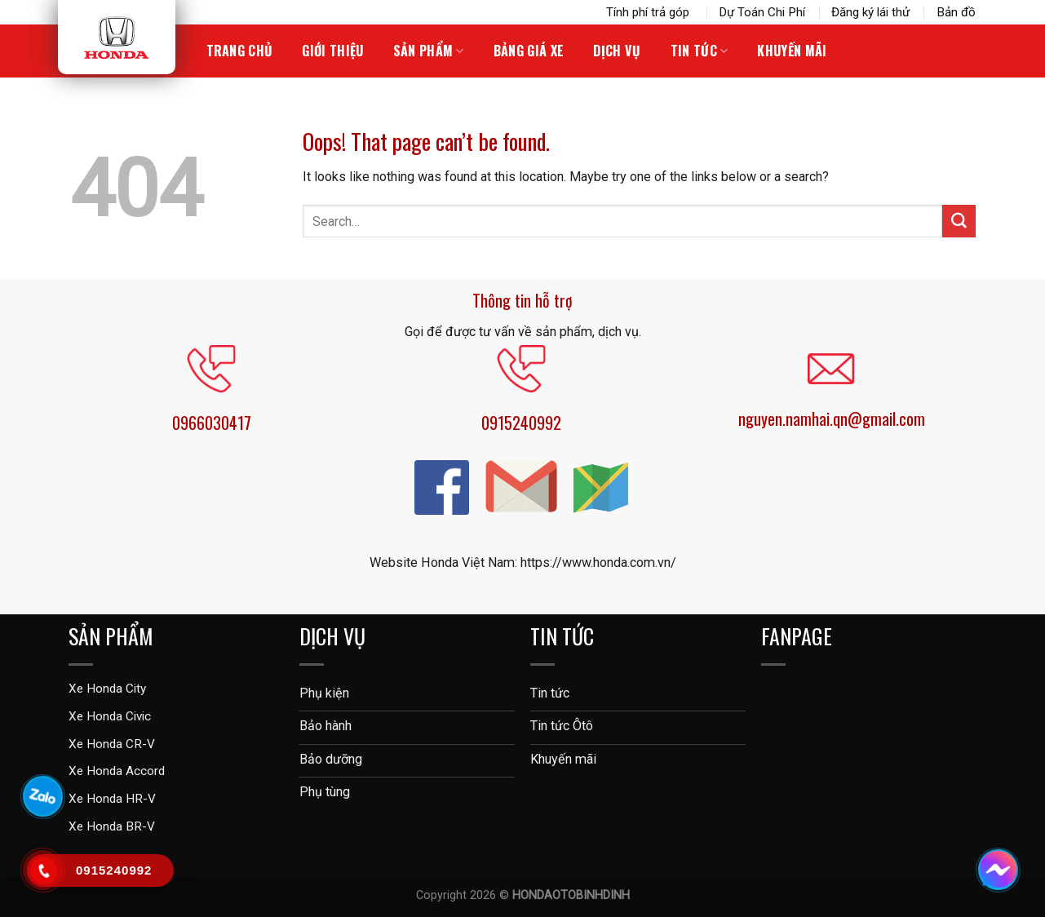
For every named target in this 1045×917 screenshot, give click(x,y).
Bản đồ (956, 12)
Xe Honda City (107, 688)
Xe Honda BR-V (112, 826)
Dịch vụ (616, 50)
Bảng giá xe (529, 50)
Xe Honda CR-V (112, 744)
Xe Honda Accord (117, 771)
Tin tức (699, 50)
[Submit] (958, 221)
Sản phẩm (428, 50)
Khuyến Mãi (791, 50)
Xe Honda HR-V (112, 798)
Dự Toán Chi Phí (762, 12)
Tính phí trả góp (649, 12)
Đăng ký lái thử (870, 12)
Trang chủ (239, 50)
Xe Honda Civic (110, 716)
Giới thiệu (332, 50)
